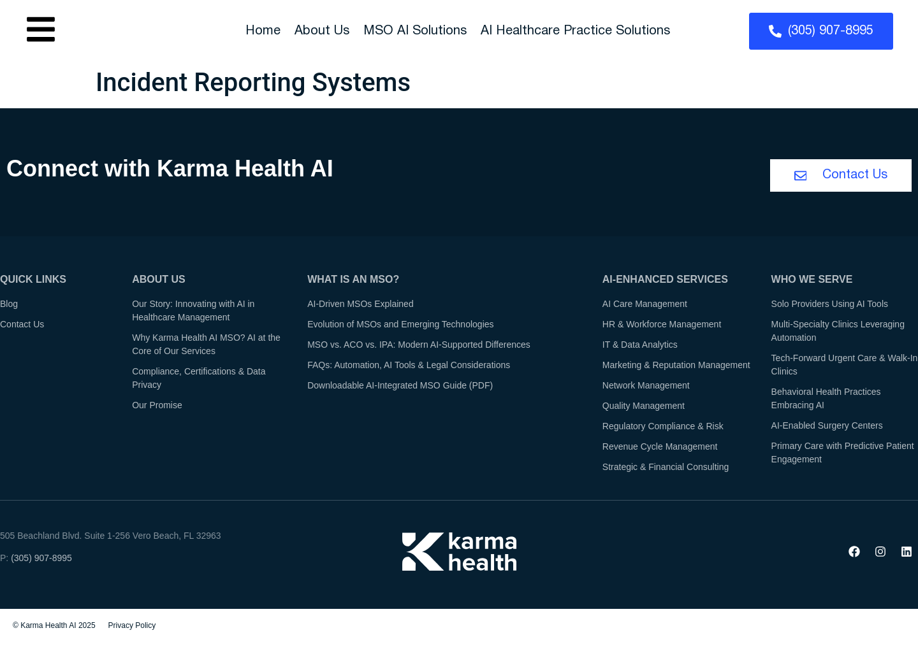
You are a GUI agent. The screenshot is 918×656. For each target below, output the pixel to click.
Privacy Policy (132, 626)
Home (262, 31)
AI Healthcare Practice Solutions (575, 31)
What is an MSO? (353, 280)
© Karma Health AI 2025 (54, 626)
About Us (322, 31)
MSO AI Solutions (415, 31)
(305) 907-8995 (41, 559)
